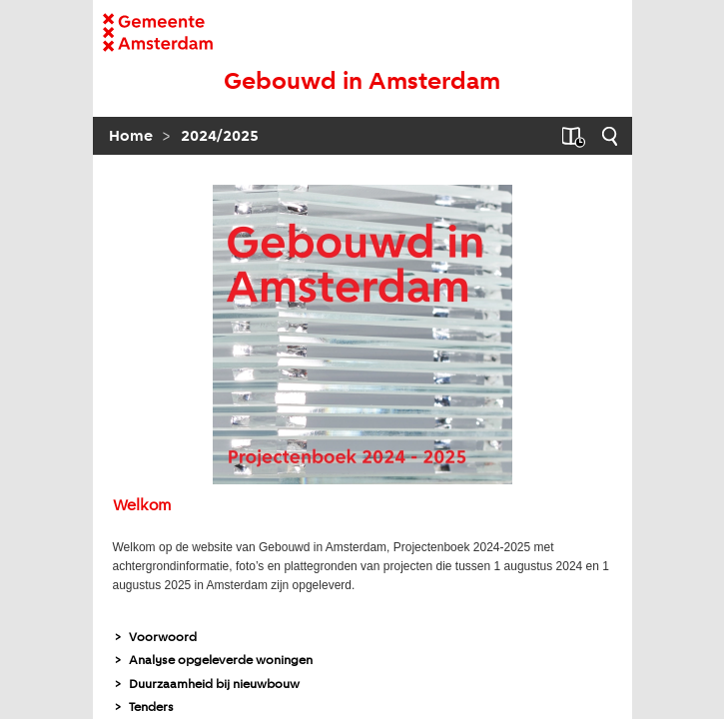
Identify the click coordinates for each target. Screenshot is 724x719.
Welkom (142, 506)
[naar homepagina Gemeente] (158, 32)
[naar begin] (362, 83)
